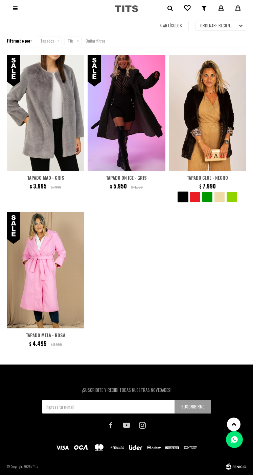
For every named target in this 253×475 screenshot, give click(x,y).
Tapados (47, 41)
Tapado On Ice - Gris (126, 177)
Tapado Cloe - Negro (207, 177)
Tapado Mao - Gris (45, 177)
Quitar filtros (96, 41)
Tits (71, 41)
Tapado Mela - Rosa (45, 335)
